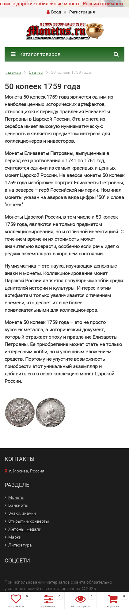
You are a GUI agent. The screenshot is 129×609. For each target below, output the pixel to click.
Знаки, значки (22, 513)
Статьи (36, 72)
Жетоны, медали (24, 529)
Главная (13, 72)
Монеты (16, 497)
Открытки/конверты (28, 521)
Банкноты (18, 505)
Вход (54, 11)
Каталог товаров (36, 54)
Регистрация (82, 11)
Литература (20, 545)
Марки (14, 537)
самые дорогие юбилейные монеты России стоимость (62, 3)
